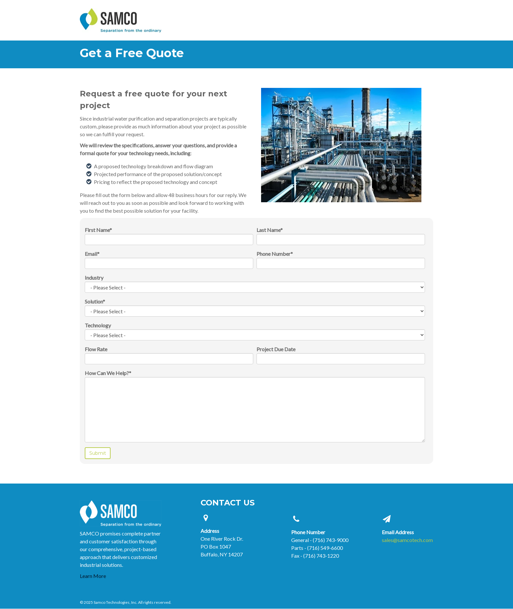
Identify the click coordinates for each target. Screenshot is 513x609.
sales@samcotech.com (407, 540)
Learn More (93, 576)
